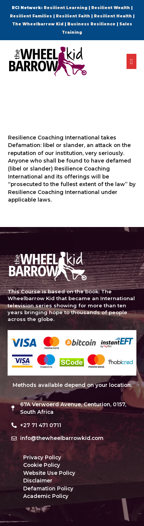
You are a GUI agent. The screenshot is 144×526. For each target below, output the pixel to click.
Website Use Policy (49, 473)
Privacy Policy (42, 457)
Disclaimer (37, 480)
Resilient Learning (65, 7)
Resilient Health (113, 16)
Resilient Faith (73, 16)
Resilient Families (31, 16)
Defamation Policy (48, 488)
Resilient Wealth (110, 7)
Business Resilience (91, 24)
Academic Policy (45, 496)
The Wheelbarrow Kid (37, 24)
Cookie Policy (41, 465)
